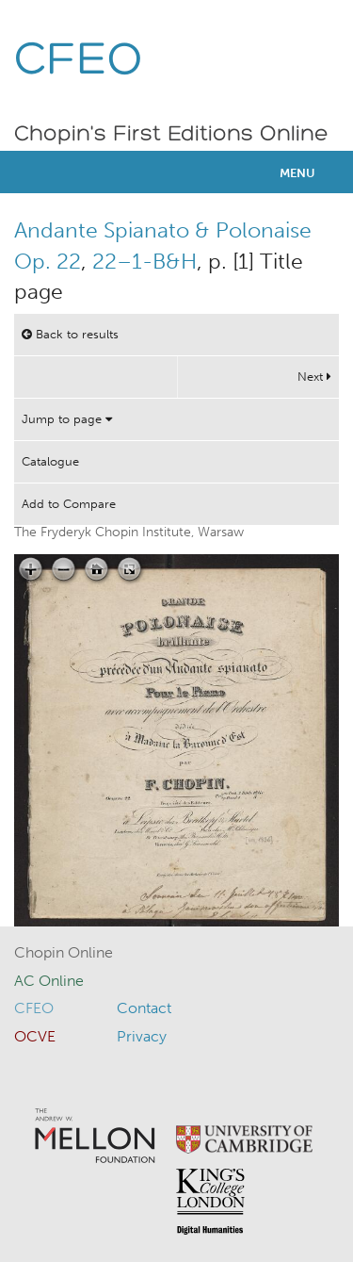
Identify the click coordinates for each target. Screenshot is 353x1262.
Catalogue (50, 461)
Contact (144, 1008)
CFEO (78, 62)
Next (314, 376)
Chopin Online (63, 952)
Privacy (142, 1036)
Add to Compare (69, 504)
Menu (297, 173)
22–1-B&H (144, 261)
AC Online (49, 981)
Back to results (70, 334)
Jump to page (67, 419)
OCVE (35, 1036)
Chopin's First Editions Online (171, 134)
